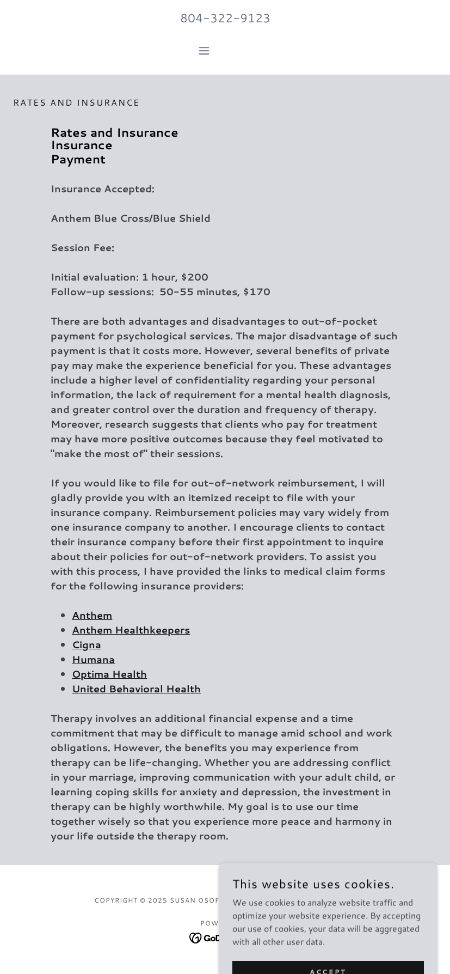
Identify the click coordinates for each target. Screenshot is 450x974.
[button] (225, 51)
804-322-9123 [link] (225, 17)
